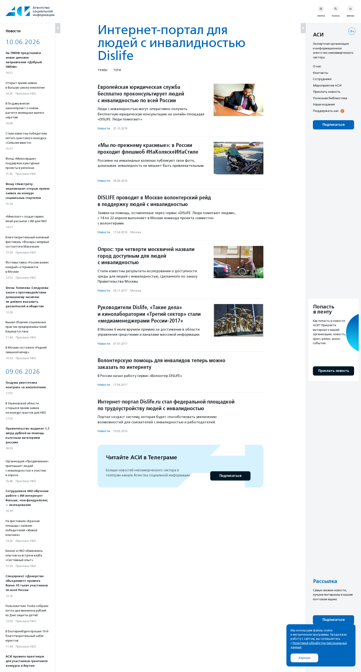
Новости (104, 128)
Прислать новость (327, 91)
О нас (317, 66)
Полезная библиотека (330, 98)
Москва (135, 232)
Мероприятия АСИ (327, 85)
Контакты (320, 73)
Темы (102, 70)
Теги (117, 70)
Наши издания (324, 104)
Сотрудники (322, 79)
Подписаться (230, 476)
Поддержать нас (326, 111)
